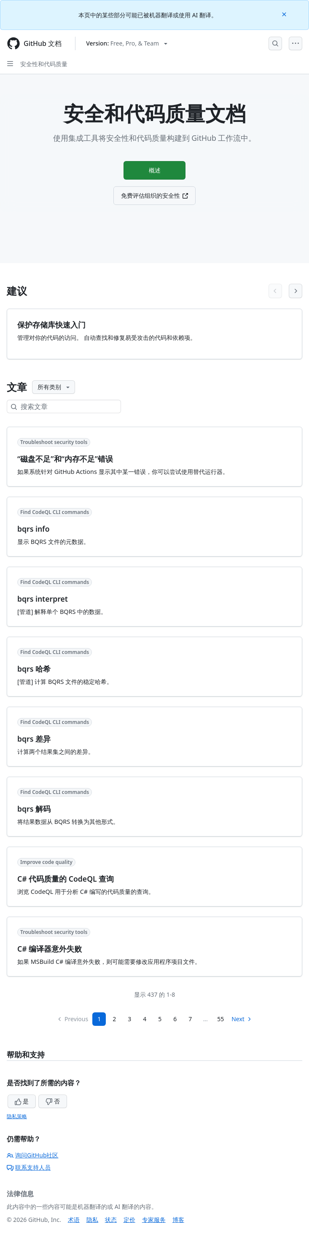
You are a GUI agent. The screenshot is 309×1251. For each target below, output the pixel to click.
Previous (72, 1019)
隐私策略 (17, 1116)
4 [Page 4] (144, 1019)
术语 (74, 1220)
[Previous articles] (275, 291)
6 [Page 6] (175, 1019)
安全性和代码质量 (43, 64)
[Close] (285, 14)
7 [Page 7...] (190, 1019)
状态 (111, 1220)
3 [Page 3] (129, 1019)
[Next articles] (295, 291)
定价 (129, 1220)
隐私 (92, 1220)
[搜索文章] (71, 406)
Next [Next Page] (241, 1019)
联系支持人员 (29, 1167)
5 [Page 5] (159, 1019)
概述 (155, 171)
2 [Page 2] (114, 1019)
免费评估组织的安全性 (154, 197)
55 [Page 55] (220, 1019)
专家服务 (154, 1220)
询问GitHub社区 (33, 1155)
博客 (178, 1220)
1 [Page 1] (99, 1019)
